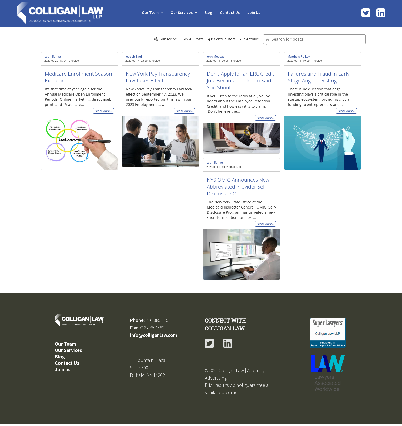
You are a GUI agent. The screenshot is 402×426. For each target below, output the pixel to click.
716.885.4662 (151, 328)
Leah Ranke (52, 56)
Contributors (222, 39)
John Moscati (215, 56)
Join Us (256, 12)
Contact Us (231, 12)
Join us (63, 369)
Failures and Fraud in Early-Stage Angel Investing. (319, 77)
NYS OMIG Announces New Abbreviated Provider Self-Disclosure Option (238, 186)
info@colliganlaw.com (153, 335)
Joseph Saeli (134, 56)
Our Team (148, 12)
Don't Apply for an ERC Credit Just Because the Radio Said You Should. (240, 80)
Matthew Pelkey (298, 56)
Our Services (181, 12)
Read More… (103, 111)
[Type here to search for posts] (314, 39)
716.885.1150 (158, 320)
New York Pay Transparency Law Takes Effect (158, 77)
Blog (209, 12)
